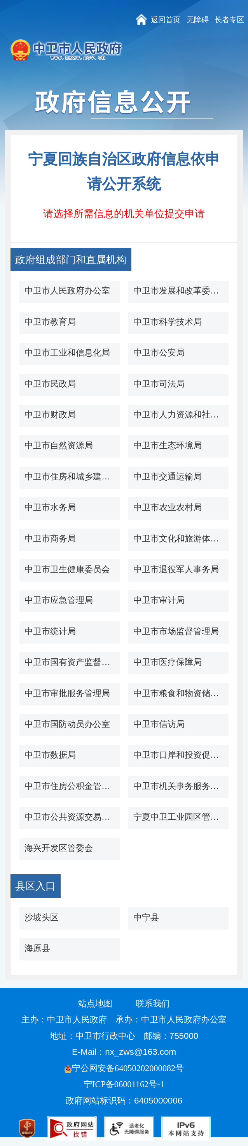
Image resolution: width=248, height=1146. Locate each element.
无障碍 (198, 20)
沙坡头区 (41, 917)
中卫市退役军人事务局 (176, 569)
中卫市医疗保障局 (167, 662)
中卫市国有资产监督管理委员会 (69, 662)
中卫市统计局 (50, 631)
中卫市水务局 (50, 507)
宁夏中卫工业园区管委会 (178, 817)
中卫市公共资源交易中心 (69, 817)
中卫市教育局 (50, 322)
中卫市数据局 (50, 755)
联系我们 (153, 1003)
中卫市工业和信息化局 (67, 352)
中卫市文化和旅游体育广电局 (178, 538)
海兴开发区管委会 (58, 848)
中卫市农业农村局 (167, 507)
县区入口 (35, 886)
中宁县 (146, 917)
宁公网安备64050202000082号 (124, 1068)
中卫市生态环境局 (167, 445)
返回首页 (165, 20)
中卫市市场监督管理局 (176, 631)
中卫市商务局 (50, 538)
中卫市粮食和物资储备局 (178, 693)
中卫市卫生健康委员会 (67, 569)
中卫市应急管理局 (58, 600)
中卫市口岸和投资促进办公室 (178, 755)
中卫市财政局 (50, 414)
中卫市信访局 (159, 724)
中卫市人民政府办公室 (67, 290)
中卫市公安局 (159, 352)
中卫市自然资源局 (58, 445)
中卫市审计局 (159, 600)
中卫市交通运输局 (167, 476)
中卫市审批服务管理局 (67, 693)
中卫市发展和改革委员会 (178, 290)
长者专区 (229, 20)
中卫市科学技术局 (167, 322)
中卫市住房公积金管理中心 (69, 786)
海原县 (37, 948)
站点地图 (95, 1003)
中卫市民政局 (50, 384)
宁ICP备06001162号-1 (125, 1084)
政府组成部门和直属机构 (70, 259)
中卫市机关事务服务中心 (178, 786)
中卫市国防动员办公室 (67, 724)
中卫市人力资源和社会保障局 (178, 414)
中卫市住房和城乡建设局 (69, 476)
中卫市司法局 (159, 384)
